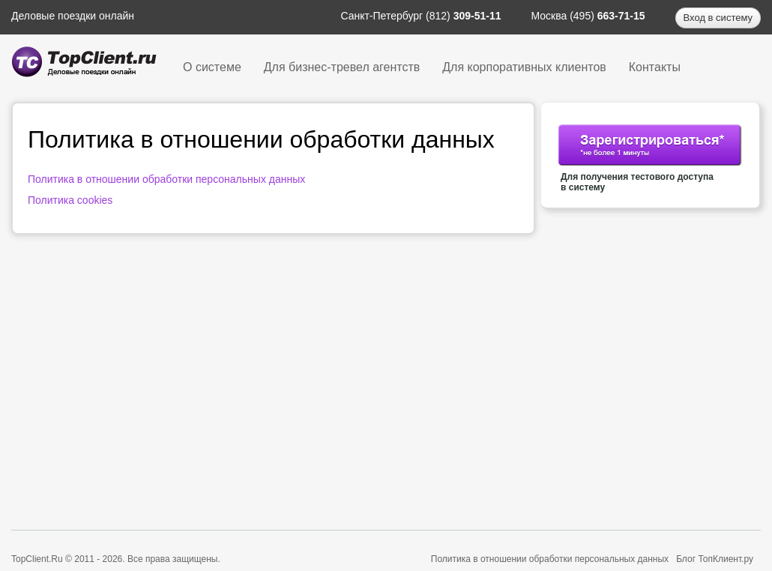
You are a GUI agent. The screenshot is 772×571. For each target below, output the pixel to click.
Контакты (655, 67)
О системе (212, 67)
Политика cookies (70, 200)
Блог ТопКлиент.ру (714, 559)
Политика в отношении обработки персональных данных (166, 179)
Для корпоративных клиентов (524, 67)
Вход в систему (718, 17)
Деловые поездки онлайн (72, 16)
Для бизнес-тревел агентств (342, 67)
